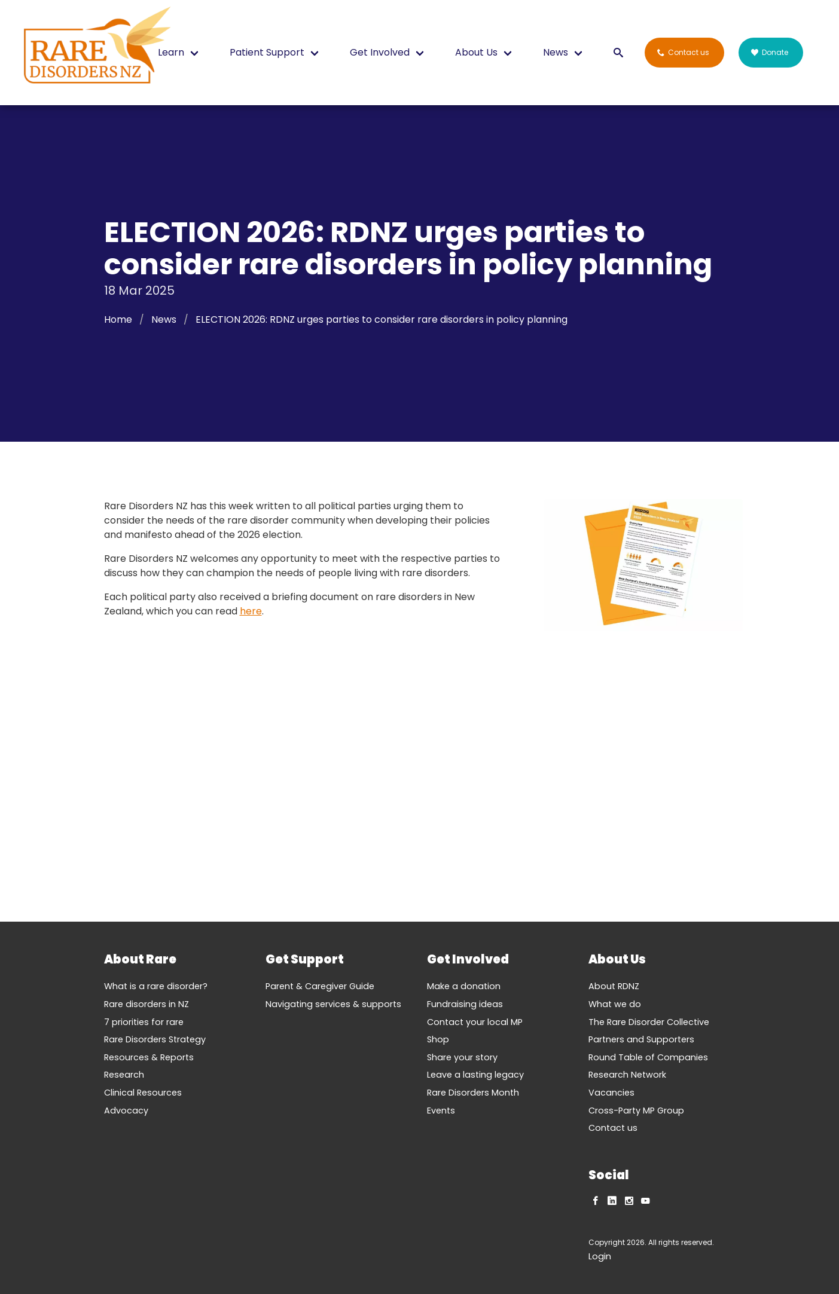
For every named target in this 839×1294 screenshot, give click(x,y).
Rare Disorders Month (473, 1093)
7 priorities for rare (144, 1022)
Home (118, 319)
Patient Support (267, 52)
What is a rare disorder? (156, 986)
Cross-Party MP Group (636, 1110)
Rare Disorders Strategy (155, 1039)
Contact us (612, 1128)
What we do (614, 1004)
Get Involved (380, 52)
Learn (171, 52)
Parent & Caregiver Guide (320, 986)
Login (599, 1256)
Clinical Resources (143, 1093)
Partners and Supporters (641, 1039)
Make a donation (464, 986)
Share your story (462, 1057)
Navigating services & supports (333, 1004)
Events (441, 1110)
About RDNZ (613, 986)
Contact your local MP (475, 1022)
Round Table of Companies (648, 1057)
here (251, 611)
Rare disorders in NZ (146, 1004)
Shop (438, 1039)
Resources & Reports (149, 1057)
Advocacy (126, 1110)
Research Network (627, 1075)
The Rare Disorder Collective (648, 1022)
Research (124, 1075)
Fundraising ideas (465, 1004)
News (555, 52)
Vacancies (611, 1093)
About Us (476, 52)
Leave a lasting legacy (475, 1075)
